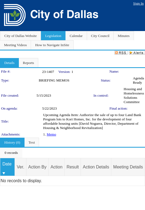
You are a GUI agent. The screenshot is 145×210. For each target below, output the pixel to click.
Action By (37, 167)
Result (73, 167)
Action (56, 167)
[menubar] (11, 153)
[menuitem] (11, 153)
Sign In (138, 3)
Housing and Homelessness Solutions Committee (134, 95)
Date (7, 164)
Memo (51, 134)
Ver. (20, 167)
